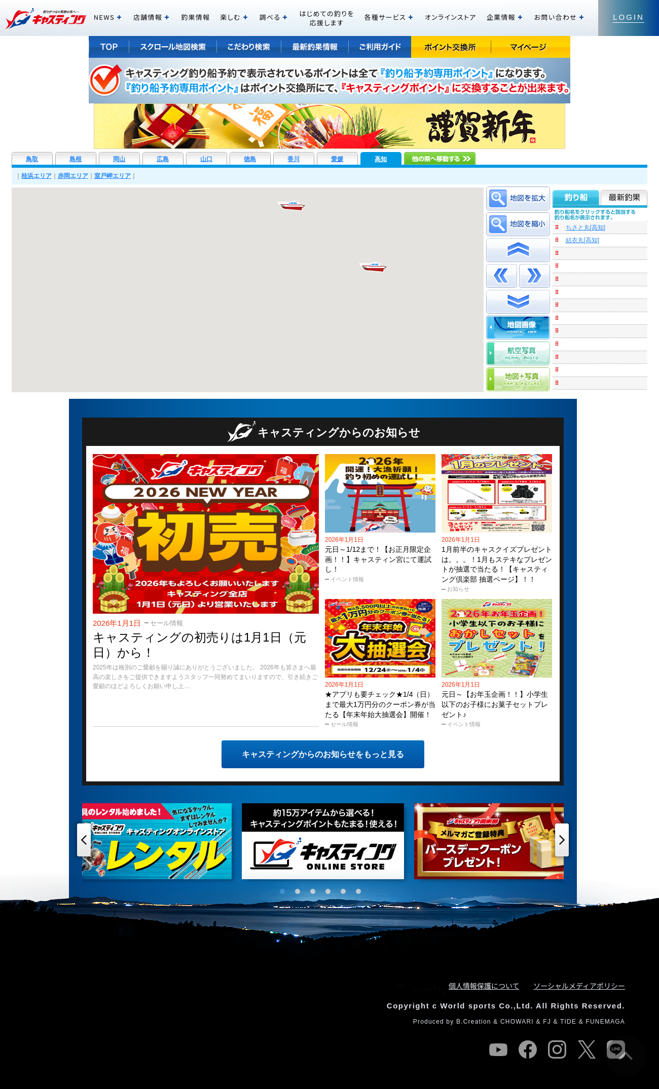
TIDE (568, 1021)
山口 (206, 159)
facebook (528, 1049)
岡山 (119, 159)
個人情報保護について (484, 986)
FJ (547, 1021)
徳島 (250, 159)
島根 (75, 159)
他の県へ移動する (439, 158)
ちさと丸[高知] (586, 227)
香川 (293, 159)
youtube (498, 1049)
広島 (163, 159)
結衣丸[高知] (583, 240)
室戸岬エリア (112, 175)
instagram (557, 1049)
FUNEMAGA (605, 1021)
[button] (291, 205)
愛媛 (337, 159)
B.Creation (473, 1021)
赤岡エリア (73, 175)
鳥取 (32, 159)
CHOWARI (517, 1021)
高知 (381, 159)
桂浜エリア (36, 175)
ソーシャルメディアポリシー (579, 986)
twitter (586, 1049)
